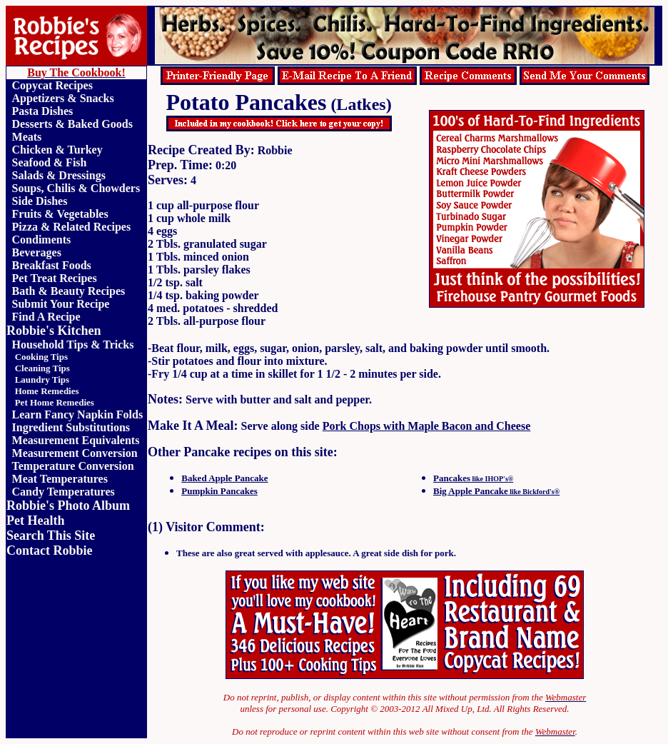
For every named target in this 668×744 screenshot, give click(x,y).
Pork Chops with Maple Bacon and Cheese (427, 426)
